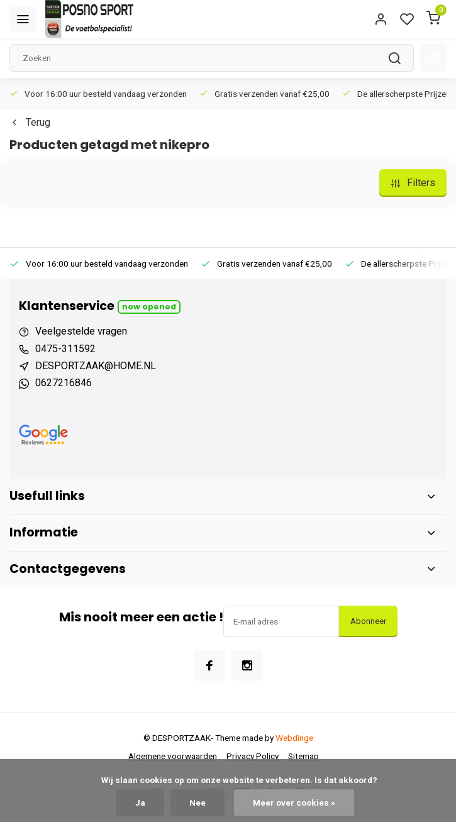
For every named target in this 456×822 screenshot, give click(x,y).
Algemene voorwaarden (172, 756)
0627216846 (63, 383)
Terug (29, 122)
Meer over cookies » (294, 802)
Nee (197, 802)
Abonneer (368, 621)
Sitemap (303, 756)
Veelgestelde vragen (81, 331)
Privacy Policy (252, 756)
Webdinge (294, 738)
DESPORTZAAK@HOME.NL (95, 366)
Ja (140, 802)
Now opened (149, 306)
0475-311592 (65, 349)
